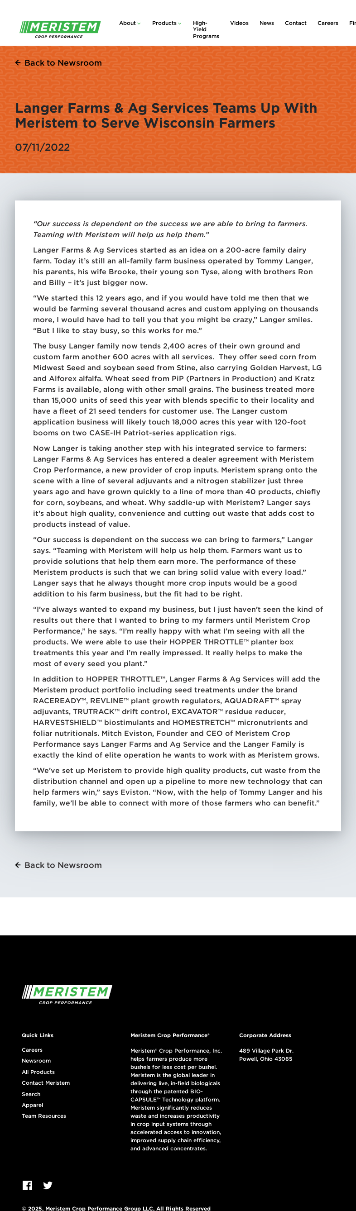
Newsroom (36, 1061)
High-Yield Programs (206, 29)
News (267, 22)
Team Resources (44, 1116)
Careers (328, 22)
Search (31, 1094)
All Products (38, 1072)
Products (164, 22)
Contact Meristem (46, 1083)
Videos (239, 22)
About (127, 22)
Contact (296, 22)
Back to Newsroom (63, 62)
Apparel (32, 1105)
